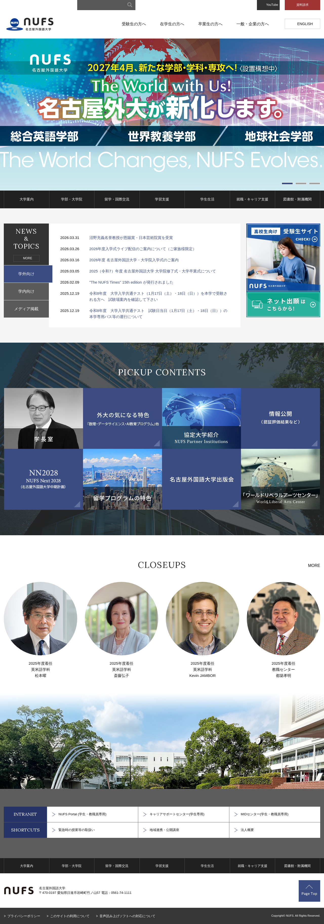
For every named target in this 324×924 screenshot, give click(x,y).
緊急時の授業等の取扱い (76, 830)
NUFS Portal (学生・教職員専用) (82, 814)
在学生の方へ (172, 24)
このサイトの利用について (70, 916)
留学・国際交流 (117, 199)
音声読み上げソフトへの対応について (127, 916)
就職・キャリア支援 (252, 199)
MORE (27, 258)
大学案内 (26, 199)
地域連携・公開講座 (164, 830)
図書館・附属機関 (297, 199)
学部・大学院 (71, 199)
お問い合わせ (243, 5)
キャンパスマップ (184, 5)
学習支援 (162, 199)
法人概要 (247, 830)
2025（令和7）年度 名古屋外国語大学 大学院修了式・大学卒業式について (152, 271)
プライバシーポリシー (23, 916)
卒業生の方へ (210, 24)
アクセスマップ (215, 5)
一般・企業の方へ (252, 24)
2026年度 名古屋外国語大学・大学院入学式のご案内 (134, 260)
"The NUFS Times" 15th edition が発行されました (131, 282)
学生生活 (207, 199)
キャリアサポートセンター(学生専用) (177, 814)
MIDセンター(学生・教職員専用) (265, 814)
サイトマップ (155, 5)
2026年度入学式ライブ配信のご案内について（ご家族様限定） (142, 249)
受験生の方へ (134, 24)
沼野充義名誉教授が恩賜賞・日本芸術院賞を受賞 (131, 237)
